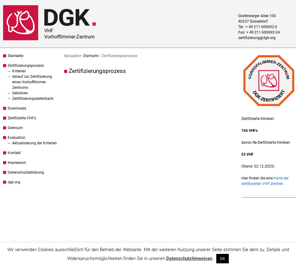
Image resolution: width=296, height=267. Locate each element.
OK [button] (222, 258)
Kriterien (19, 71)
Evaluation (16, 137)
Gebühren (20, 93)
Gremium (15, 128)
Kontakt (14, 153)
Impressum (17, 163)
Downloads (17, 108)
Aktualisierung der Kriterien (34, 143)
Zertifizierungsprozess (26, 65)
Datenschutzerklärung (26, 172)
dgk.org (14, 182)
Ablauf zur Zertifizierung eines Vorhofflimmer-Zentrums (32, 82)
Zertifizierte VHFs (22, 118)
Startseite (15, 56)
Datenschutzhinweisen (189, 258)
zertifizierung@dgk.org (257, 38)
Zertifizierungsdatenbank (32, 98)
